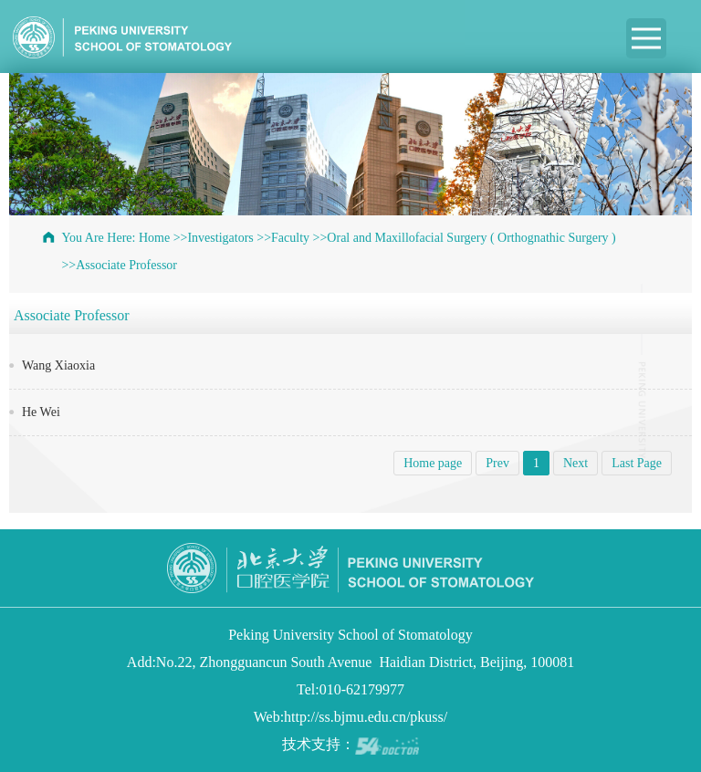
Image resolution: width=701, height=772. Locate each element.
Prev (497, 463)
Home (154, 238)
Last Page (637, 463)
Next (575, 463)
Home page (432, 463)
